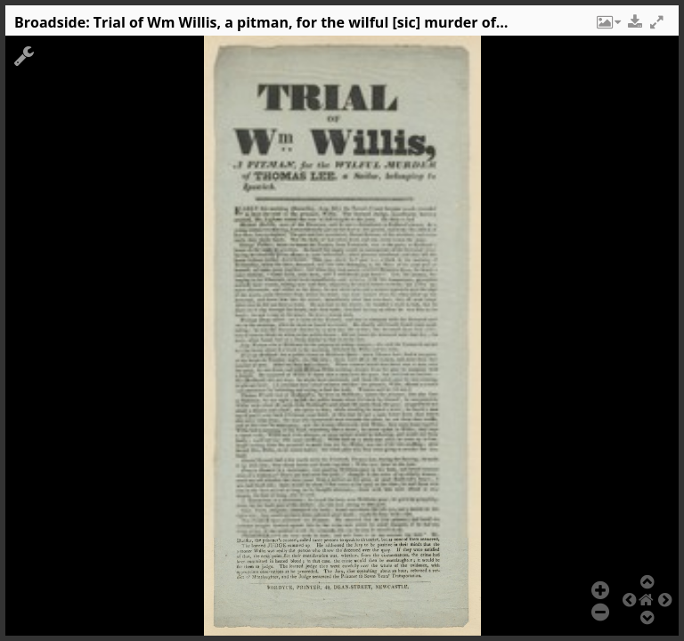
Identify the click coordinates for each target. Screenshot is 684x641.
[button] (607, 26)
